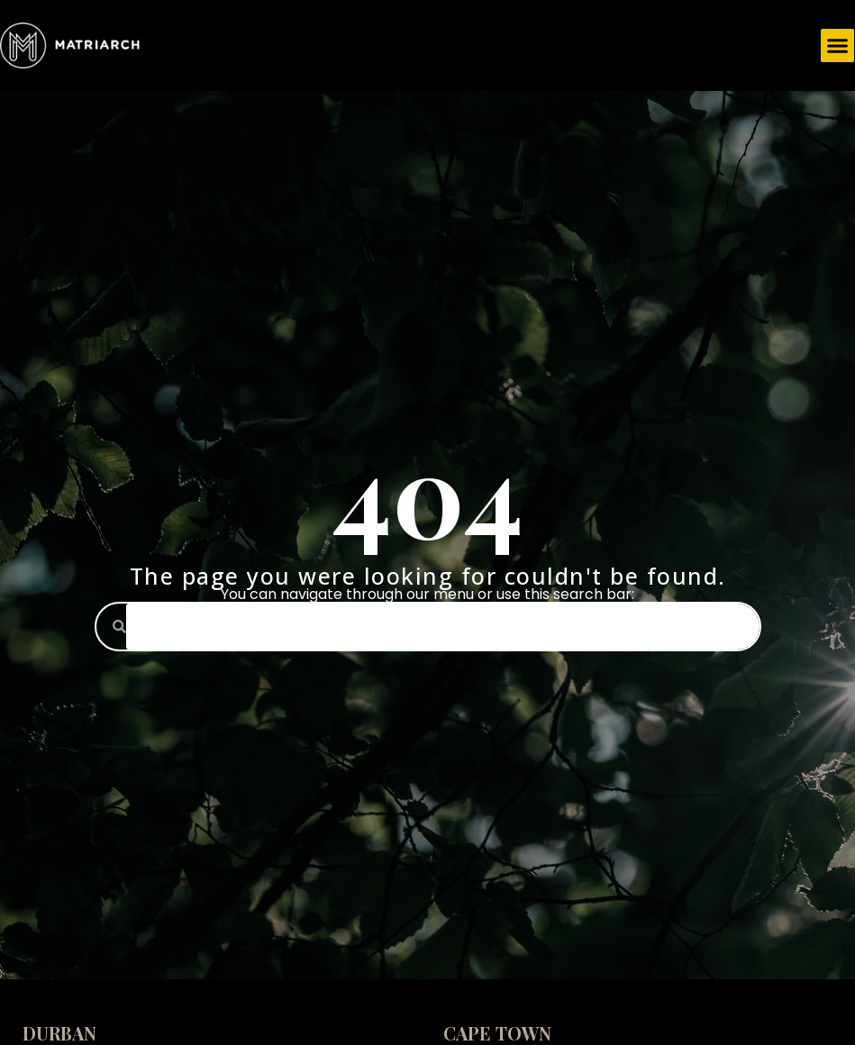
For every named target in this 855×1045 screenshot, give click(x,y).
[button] (838, 46)
